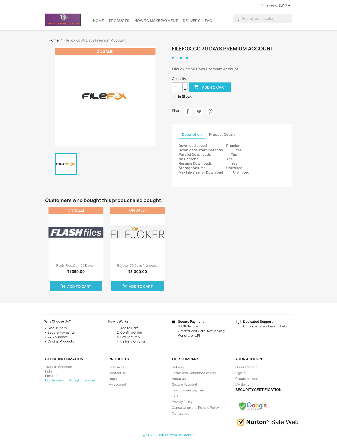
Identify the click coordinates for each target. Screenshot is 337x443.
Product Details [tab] (222, 136)
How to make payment (156, 22)
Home (98, 22)
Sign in (240, 375)
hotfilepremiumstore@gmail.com (70, 382)
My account (117, 386)
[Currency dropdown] (230, 6)
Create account (247, 381)
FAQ (208, 22)
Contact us (117, 375)
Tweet (199, 113)
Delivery (191, 22)
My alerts (242, 386)
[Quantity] (177, 89)
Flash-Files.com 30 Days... (75, 267)
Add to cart (210, 89)
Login (113, 381)
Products (119, 22)
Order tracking (246, 369)
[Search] (262, 20)
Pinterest (210, 113)
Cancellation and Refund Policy (195, 409)
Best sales (116, 369)
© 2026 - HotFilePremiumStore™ (169, 437)
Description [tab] (192, 136)
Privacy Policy (182, 404)
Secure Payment (184, 386)
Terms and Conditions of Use (194, 375)
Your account (249, 361)
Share (187, 113)
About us (179, 381)
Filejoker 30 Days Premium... (138, 267)
